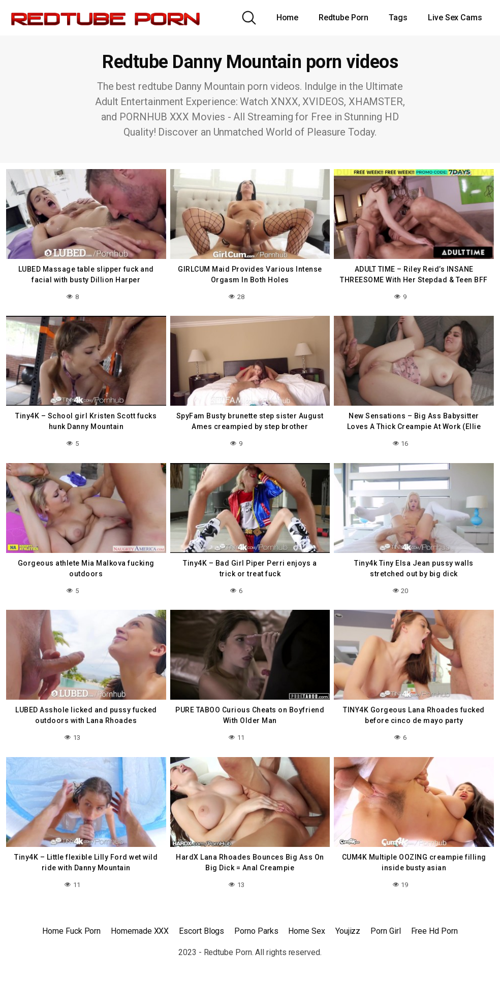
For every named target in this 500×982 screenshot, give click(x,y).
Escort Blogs (201, 931)
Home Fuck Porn (71, 931)
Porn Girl (385, 931)
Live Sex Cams (455, 17)
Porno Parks (256, 931)
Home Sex (306, 931)
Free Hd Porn (434, 931)
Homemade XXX (140, 931)
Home (287, 17)
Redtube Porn (343, 17)
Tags (398, 17)
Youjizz (347, 931)
